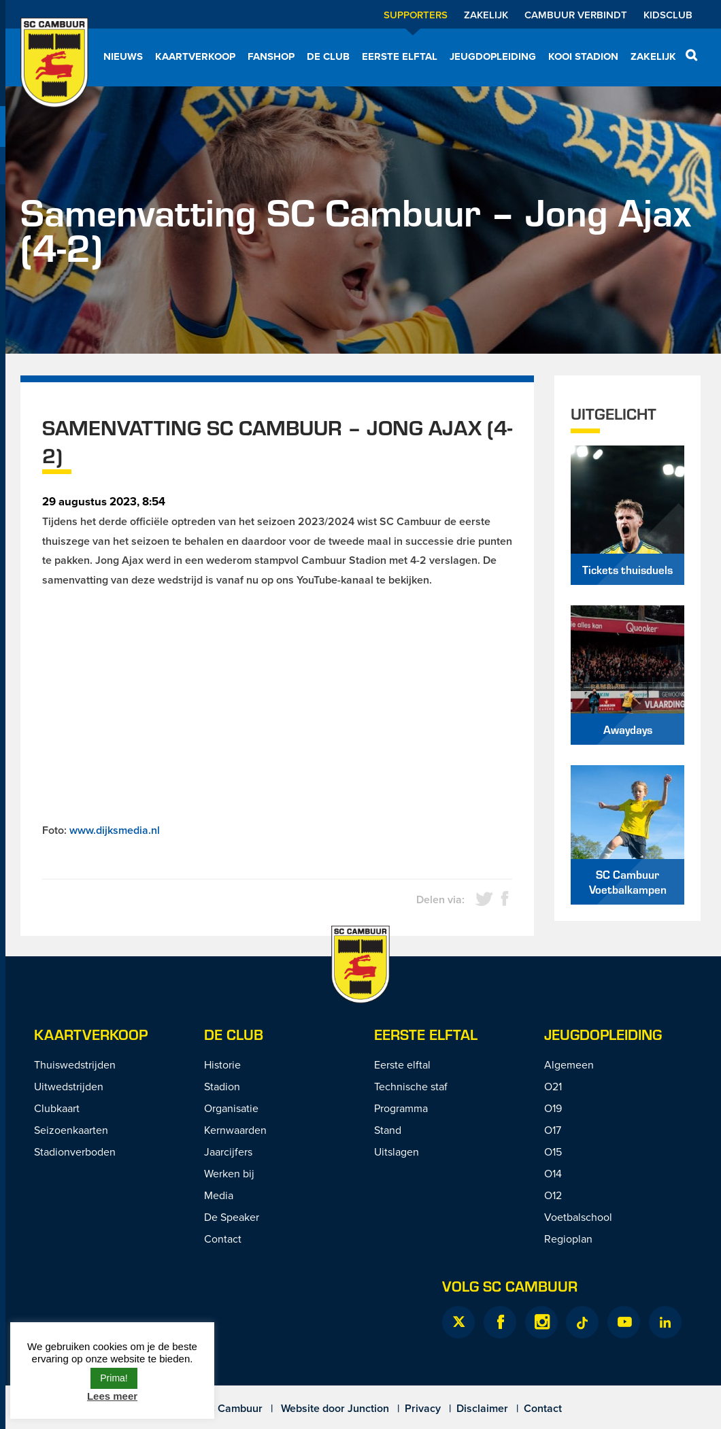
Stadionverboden (75, 1151)
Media (218, 1195)
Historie (222, 1064)
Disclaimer (482, 1408)
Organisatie (231, 1107)
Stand (387, 1129)
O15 (553, 1151)
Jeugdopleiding (493, 56)
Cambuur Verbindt (575, 14)
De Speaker (231, 1216)
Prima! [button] (113, 1378)
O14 (553, 1173)
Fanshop (271, 56)
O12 (553, 1195)
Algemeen (569, 1064)
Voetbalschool (578, 1216)
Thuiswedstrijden (75, 1064)
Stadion (222, 1086)
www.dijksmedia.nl (114, 830)
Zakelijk (486, 14)
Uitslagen (396, 1151)
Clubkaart (57, 1107)
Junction (368, 1408)
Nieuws (123, 56)
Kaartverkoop (195, 56)
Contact (222, 1238)
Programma (401, 1107)
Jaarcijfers (228, 1151)
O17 (552, 1129)
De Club (328, 56)
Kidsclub (667, 14)
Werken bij (229, 1173)
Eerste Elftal (425, 1034)
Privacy (423, 1408)
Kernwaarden (235, 1129)
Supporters (416, 14)
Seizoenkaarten (71, 1129)
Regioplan (568, 1238)
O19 (553, 1107)
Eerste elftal (399, 56)
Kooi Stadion (583, 56)
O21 (553, 1086)
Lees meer (112, 1396)
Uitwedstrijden (68, 1086)
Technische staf (411, 1086)
